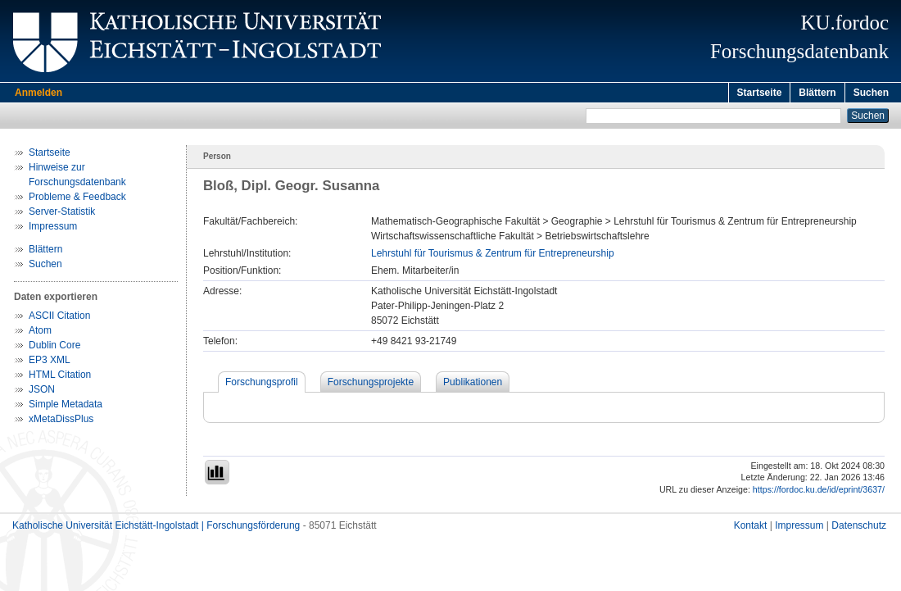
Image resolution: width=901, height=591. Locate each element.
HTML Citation (60, 377)
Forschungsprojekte (371, 384)
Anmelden (38, 92)
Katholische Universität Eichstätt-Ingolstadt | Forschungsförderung (156, 528)
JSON (42, 392)
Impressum (53, 228)
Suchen (871, 92)
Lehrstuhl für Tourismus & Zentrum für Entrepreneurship (492, 255)
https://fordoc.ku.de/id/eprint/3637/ (819, 492)
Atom (40, 333)
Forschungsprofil (261, 384)
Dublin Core (54, 347)
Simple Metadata (65, 406)
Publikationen (472, 384)
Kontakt (750, 528)
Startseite (759, 92)
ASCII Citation (59, 318)
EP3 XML (49, 362)
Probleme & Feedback (77, 199)
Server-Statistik (62, 214)
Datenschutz (858, 528)
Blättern (817, 92)
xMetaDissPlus (61, 421)
